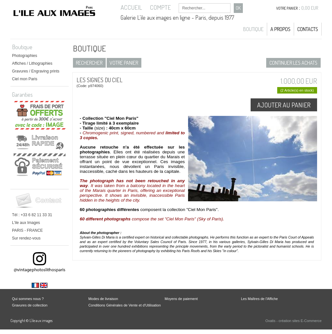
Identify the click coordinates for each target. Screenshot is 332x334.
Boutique (253, 29)
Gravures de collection (29, 305)
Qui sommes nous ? (28, 299)
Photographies (24, 55)
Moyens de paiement (181, 299)
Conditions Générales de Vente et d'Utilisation (124, 305)
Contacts (307, 29)
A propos (280, 29)
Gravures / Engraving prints (35, 71)
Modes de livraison (103, 299)
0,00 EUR (309, 8)
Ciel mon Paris (24, 79)
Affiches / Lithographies (32, 63)
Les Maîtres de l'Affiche (259, 299)
